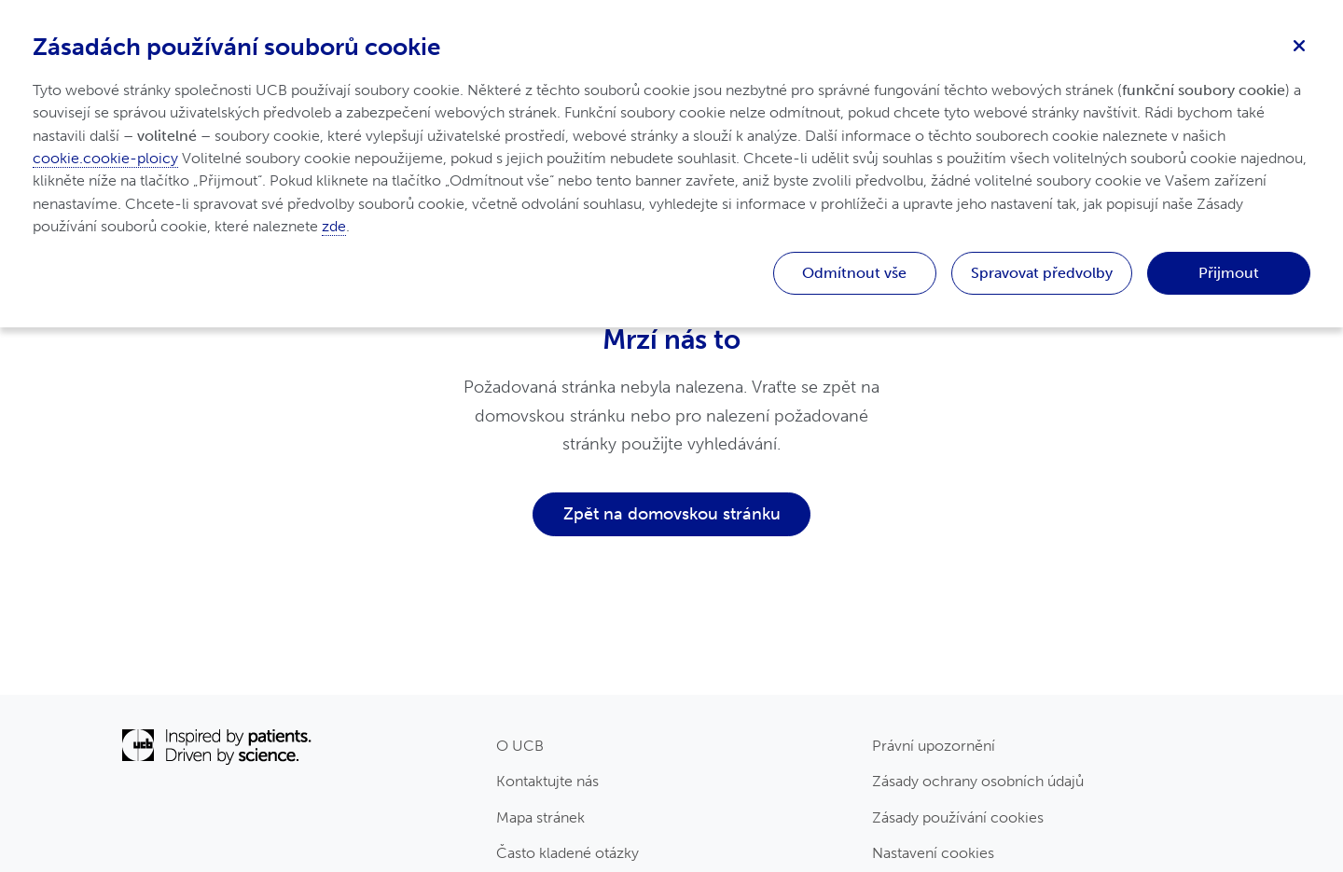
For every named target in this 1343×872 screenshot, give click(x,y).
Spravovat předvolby (1042, 273)
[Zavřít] (1299, 44)
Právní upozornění (933, 745)
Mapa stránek (540, 817)
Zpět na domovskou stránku (672, 514)
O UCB (520, 745)
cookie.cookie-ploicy (105, 158)
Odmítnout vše (854, 273)
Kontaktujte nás (547, 781)
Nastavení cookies (933, 853)
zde (334, 226)
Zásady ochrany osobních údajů (978, 781)
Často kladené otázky (567, 853)
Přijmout (1228, 273)
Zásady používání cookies (958, 817)
